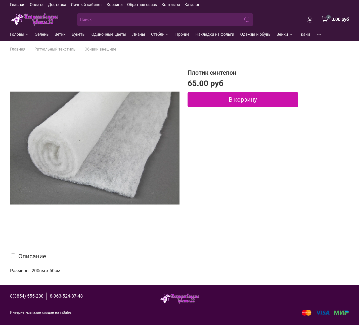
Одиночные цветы (109, 34)
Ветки (60, 34)
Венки (285, 34)
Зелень (42, 34)
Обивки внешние (100, 49)
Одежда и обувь (255, 34)
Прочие (182, 34)
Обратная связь (142, 4)
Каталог (192, 4)
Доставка (57, 4)
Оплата (36, 4)
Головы (19, 34)
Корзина (114, 4)
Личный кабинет (86, 4)
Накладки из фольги (214, 34)
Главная (17, 4)
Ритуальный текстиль (54, 49)
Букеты (78, 34)
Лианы (138, 34)
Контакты (170, 4)
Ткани (304, 34)
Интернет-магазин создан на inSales (41, 312)
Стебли (160, 34)
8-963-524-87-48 (66, 296)
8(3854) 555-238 (26, 296)
